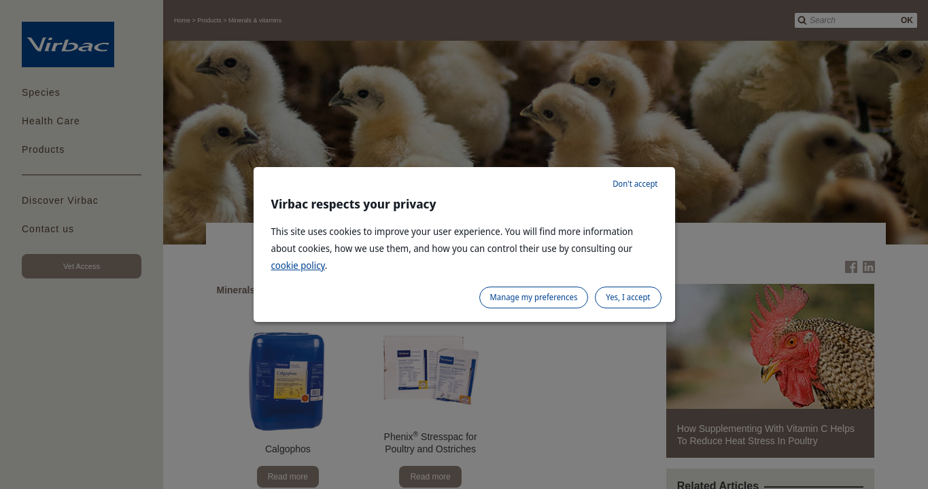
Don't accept (635, 183)
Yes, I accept (628, 297)
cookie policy (298, 265)
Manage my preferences (534, 297)
